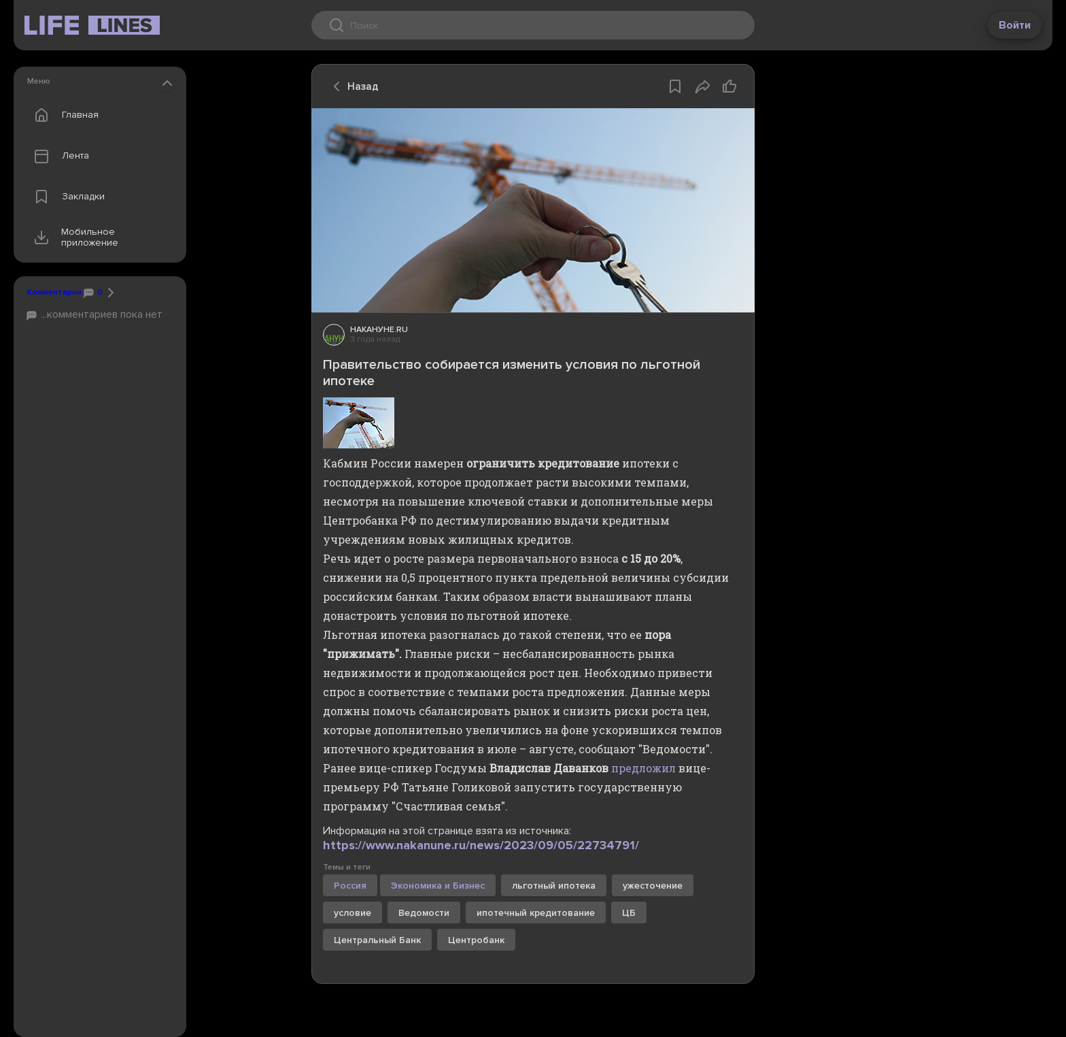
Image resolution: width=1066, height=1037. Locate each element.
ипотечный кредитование (536, 913)
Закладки (66, 196)
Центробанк (476, 940)
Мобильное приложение (73, 237)
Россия (350, 885)
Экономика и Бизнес (438, 885)
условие (352, 913)
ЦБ (629, 913)
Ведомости (423, 913)
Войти (1015, 25)
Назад (352, 86)
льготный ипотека (554, 885)
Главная (63, 115)
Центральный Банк (377, 940)
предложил (643, 768)
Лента (58, 155)
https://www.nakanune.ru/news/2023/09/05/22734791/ (481, 845)
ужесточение (653, 885)
